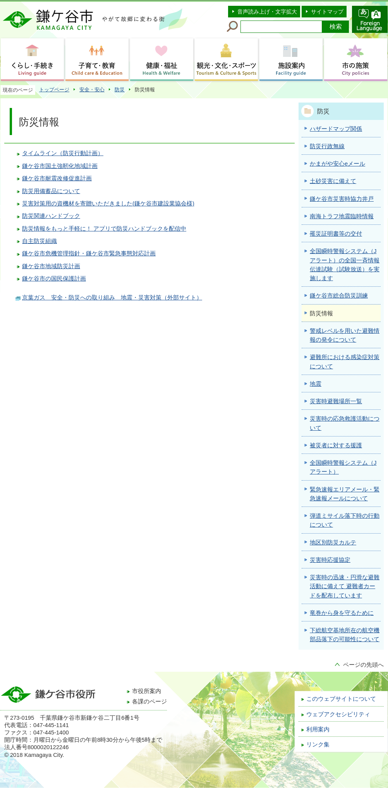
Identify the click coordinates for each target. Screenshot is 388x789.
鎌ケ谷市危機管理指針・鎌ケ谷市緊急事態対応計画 (89, 253)
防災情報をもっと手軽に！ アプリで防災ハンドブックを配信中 (104, 229)
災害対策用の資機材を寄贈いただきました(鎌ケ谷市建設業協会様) (108, 203)
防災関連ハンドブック (51, 216)
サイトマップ (327, 12)
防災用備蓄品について (51, 191)
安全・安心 (92, 89)
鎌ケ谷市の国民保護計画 (54, 279)
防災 (120, 89)
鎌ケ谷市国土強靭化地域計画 (60, 166)
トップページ (54, 89)
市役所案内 (146, 691)
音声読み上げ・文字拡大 (267, 12)
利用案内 (318, 729)
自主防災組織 (39, 241)
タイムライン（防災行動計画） (62, 153)
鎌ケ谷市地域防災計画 (51, 266)
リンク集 (318, 744)
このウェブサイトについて (341, 699)
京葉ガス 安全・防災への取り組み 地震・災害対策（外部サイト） (112, 297)
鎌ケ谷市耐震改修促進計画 (57, 178)
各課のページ (149, 701)
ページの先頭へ (363, 665)
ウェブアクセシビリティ (338, 714)
